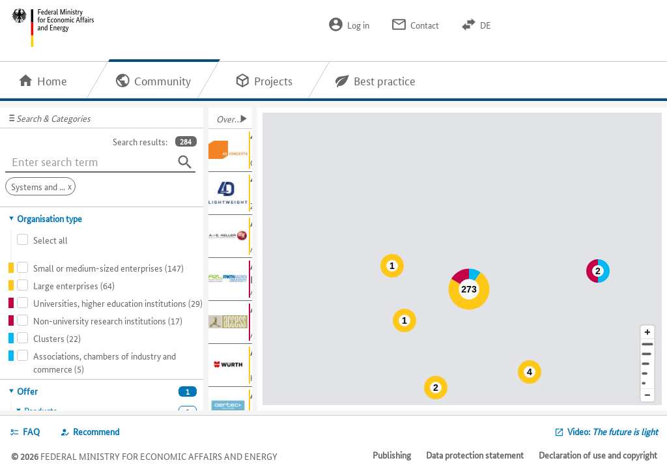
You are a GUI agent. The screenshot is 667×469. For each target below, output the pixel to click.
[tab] (102, 218)
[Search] (185, 162)
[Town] (647, 354)
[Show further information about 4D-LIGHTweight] (230, 193)
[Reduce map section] (647, 395)
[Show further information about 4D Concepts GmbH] (230, 150)
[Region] (647, 364)
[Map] (464, 259)
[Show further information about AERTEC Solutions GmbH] (230, 408)
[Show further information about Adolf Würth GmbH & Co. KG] (230, 365)
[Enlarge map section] (647, 331)
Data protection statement (475, 454)
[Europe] (647, 383)
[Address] (647, 344)
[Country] (647, 373)
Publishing (392, 454)
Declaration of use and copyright (598, 454)
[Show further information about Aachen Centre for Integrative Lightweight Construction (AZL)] (230, 279)
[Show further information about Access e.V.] (230, 322)
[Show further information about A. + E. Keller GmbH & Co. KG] (230, 236)
